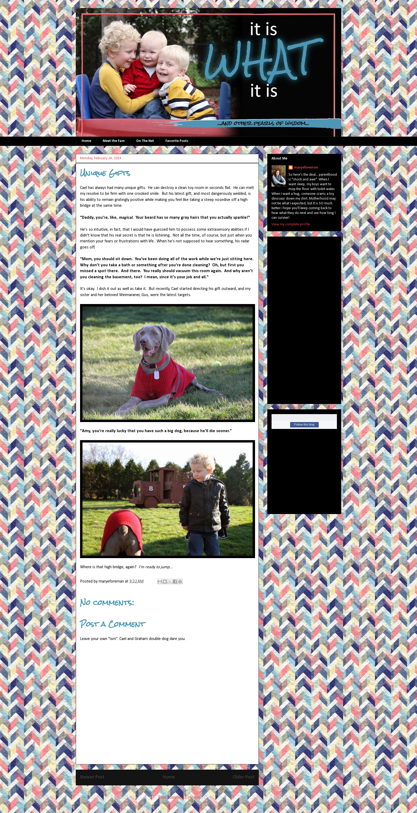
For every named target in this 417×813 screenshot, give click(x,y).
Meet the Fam (114, 141)
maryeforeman (306, 168)
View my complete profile (291, 224)
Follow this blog (304, 424)
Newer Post (92, 777)
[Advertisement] (293, 318)
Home (86, 141)
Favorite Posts (176, 141)
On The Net (145, 141)
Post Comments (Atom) (179, 797)
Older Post (244, 777)
